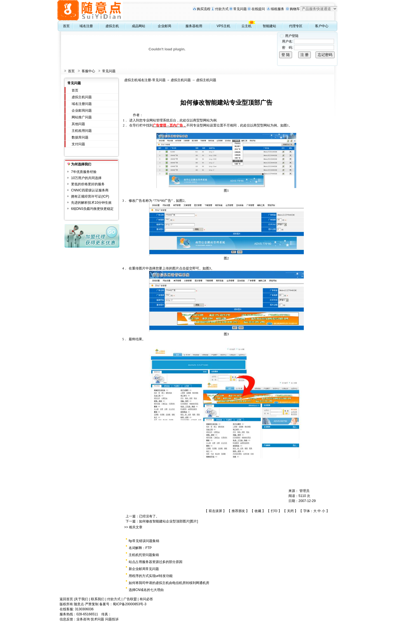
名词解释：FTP (140, 548)
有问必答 (146, 599)
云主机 (246, 26)
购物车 (295, 9)
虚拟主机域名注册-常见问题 (145, 80)
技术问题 (97, 619)
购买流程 (203, 9)
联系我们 (97, 599)
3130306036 (84, 609)
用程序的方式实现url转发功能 (151, 576)
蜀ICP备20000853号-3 (129, 604)
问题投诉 (112, 619)
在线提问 (258, 9)
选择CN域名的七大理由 (146, 590)
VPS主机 (223, 26)
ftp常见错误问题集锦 (144, 541)
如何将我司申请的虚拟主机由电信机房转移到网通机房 (169, 583)
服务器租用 (193, 26)
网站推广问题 (82, 117)
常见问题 (240, 9)
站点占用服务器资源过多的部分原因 (155, 562)
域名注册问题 (82, 104)
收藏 (258, 511)
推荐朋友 (238, 511)
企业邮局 (164, 26)
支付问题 (78, 144)
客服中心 (88, 71)
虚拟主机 (112, 26)
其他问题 (78, 124)
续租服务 (277, 9)
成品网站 (138, 26)
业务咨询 (83, 619)
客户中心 (321, 26)
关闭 (290, 511)
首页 (66, 26)
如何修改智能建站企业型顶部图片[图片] (168, 521)
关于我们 (81, 599)
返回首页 (66, 599)
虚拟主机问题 (82, 97)
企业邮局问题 (82, 110)
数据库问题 (80, 137)
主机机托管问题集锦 (144, 555)
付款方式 (222, 9)
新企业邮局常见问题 (144, 569)
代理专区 (295, 26)
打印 (274, 511)
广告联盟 (130, 599)
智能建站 (269, 26)
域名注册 (86, 26)
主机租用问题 (82, 131)
